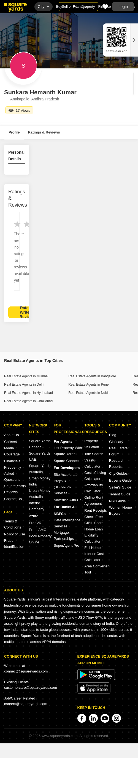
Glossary (116, 442)
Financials (12, 461)
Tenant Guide (119, 494)
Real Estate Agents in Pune (88, 384)
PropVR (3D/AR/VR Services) (62, 487)
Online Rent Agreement (93, 500)
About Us (11, 435)
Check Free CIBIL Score (94, 520)
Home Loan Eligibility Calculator (93, 535)
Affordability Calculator (93, 488)
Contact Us (13, 499)
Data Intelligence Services (67, 523)
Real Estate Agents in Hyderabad (28, 393)
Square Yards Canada (39, 444)
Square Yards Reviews (15, 489)
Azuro (33, 516)
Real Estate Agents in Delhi (24, 384)
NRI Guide (117, 501)
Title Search (93, 454)
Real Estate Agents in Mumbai (26, 376)
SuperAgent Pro (66, 545)
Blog (112, 435)
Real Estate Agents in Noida (88, 393)
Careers (10, 442)
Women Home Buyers (120, 510)
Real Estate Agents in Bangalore (92, 376)
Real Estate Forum (118, 451)
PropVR (35, 523)
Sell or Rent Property (78, 6)
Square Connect (67, 461)
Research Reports (117, 463)
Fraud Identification (14, 543)
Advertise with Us (67, 500)
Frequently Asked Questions (12, 473)
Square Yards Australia (39, 469)
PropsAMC (37, 530)
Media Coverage (12, 451)
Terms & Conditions (12, 524)
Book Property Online (40, 539)
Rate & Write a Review (26, 312)
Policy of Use (14, 534)
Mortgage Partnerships (64, 535)
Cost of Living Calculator (95, 476)
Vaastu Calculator (92, 463)
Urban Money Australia (39, 494)
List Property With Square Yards (68, 451)
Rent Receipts (95, 510)
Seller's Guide (120, 487)
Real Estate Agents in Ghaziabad (28, 401)
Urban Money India (39, 481)
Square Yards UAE (39, 456)
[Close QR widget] (134, 40)
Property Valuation (91, 444)
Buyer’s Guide (120, 480)
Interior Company (36, 506)
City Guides (118, 473)
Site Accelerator (66, 475)
